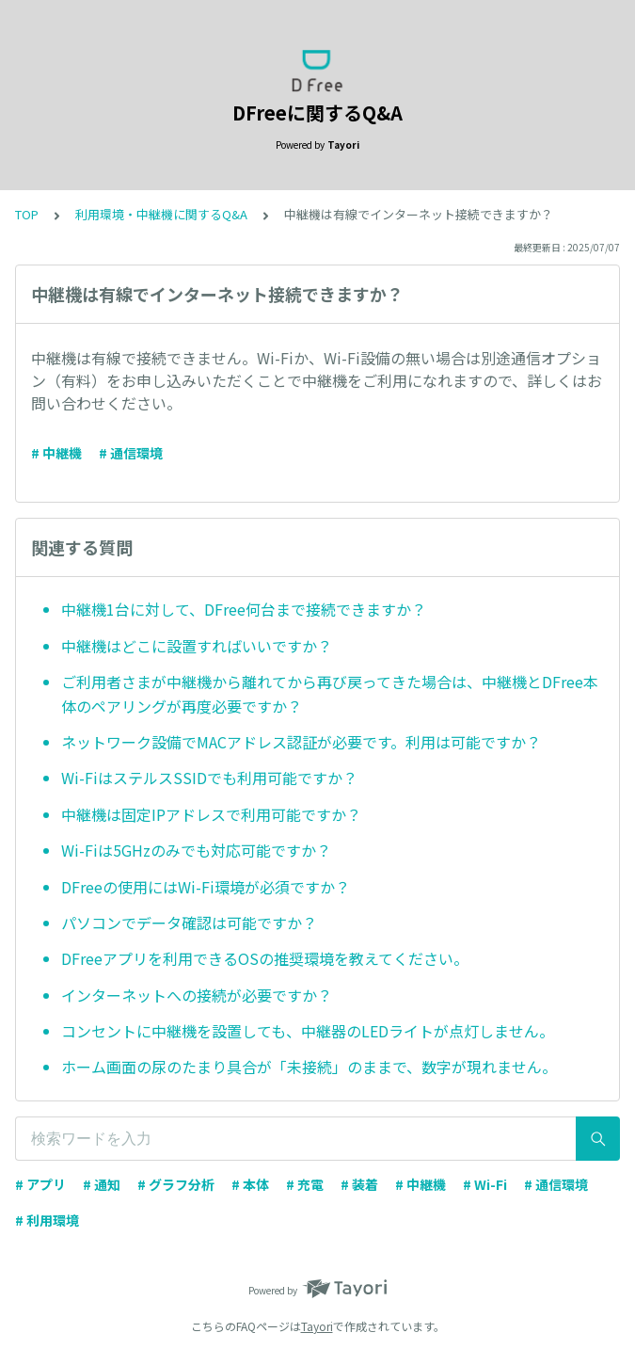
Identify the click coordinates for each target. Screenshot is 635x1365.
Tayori (317, 1326)
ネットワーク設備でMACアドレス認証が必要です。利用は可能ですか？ (301, 742)
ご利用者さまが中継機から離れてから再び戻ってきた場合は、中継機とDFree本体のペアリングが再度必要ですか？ (329, 693)
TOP (27, 214)
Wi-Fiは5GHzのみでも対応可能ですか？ (196, 850)
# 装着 (359, 1184)
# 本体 (250, 1184)
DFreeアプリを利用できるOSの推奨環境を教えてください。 (264, 958)
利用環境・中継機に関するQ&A (161, 214)
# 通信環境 (131, 452)
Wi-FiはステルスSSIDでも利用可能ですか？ (209, 777)
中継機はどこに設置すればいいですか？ (196, 645)
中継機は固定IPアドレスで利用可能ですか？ (211, 814)
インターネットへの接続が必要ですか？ (196, 995)
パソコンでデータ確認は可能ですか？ (189, 922)
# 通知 (101, 1184)
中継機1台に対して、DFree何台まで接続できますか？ (243, 609)
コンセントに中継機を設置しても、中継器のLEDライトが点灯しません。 (307, 1031)
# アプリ (40, 1184)
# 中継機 (56, 452)
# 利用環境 (47, 1220)
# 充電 (305, 1184)
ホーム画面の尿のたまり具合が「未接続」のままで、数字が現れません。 (309, 1066)
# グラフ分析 (175, 1184)
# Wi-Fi (485, 1184)
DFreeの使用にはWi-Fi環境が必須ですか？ (205, 886)
